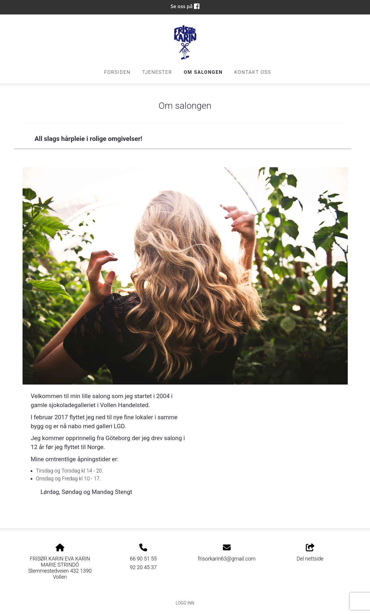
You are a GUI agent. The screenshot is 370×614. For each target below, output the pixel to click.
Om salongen (203, 72)
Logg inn (185, 603)
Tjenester (157, 72)
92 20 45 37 (143, 567)
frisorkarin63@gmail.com (226, 559)
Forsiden (117, 72)
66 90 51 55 (143, 559)
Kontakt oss (252, 72)
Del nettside (310, 553)
